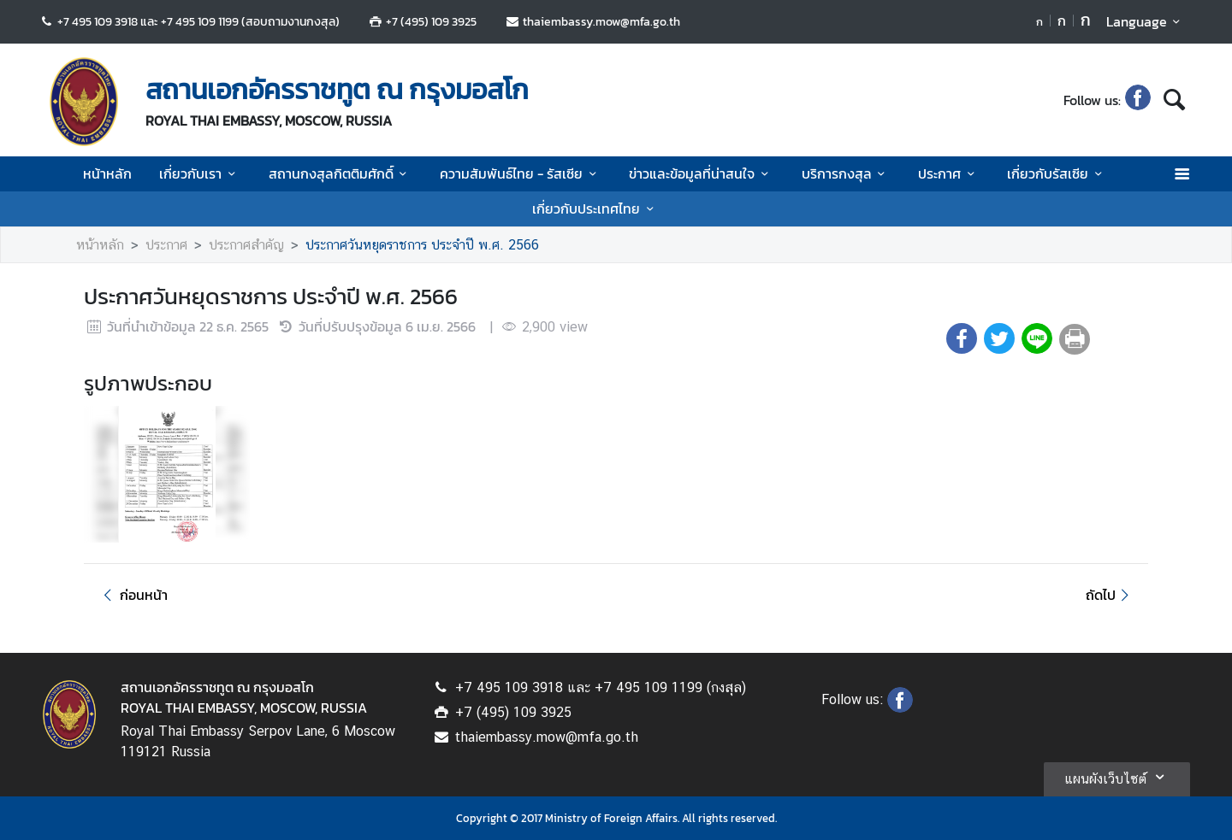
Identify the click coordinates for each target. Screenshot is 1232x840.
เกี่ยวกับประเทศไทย (595, 208)
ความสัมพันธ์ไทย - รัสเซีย (520, 173)
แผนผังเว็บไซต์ (1117, 777)
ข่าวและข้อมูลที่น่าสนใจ (701, 173)
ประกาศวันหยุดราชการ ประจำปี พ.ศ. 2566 (422, 245)
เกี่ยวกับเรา (199, 173)
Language (1146, 21)
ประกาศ (949, 173)
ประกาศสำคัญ (246, 245)
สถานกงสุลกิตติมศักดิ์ (340, 173)
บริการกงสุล (846, 173)
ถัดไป (1110, 594)
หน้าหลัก (107, 173)
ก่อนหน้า (133, 594)
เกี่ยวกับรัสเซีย (1057, 173)
